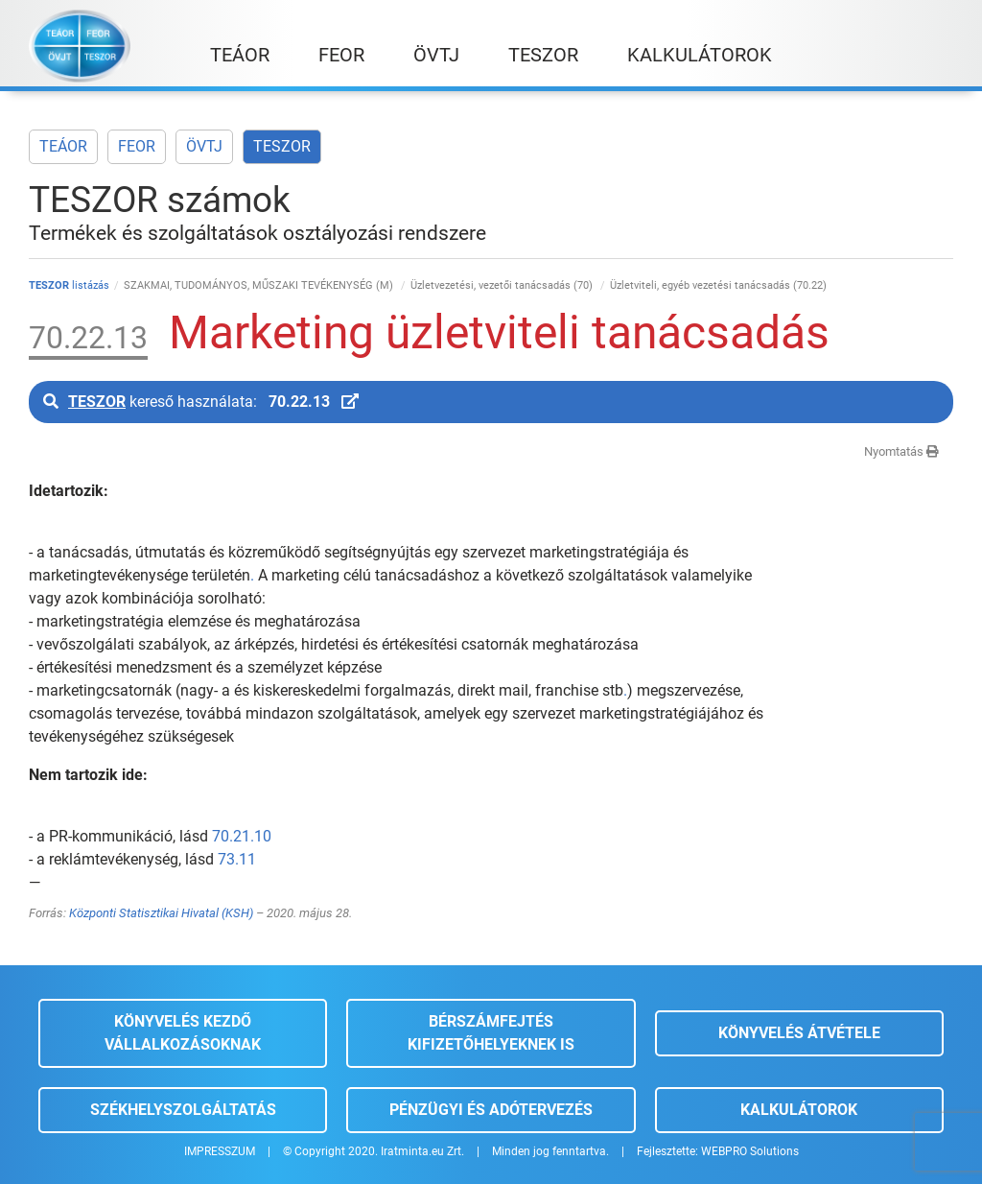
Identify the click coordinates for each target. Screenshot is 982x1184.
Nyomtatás (901, 451)
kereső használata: (201, 401)
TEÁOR (63, 146)
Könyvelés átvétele (799, 1033)
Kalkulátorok (798, 1110)
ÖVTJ (204, 146)
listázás (69, 285)
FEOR (136, 146)
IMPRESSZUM (219, 1151)
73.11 (237, 859)
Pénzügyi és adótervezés (491, 1110)
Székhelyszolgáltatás (183, 1110)
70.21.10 (241, 836)
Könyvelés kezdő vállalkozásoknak (183, 1033)
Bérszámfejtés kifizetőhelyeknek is (491, 1033)
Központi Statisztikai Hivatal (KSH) (161, 913)
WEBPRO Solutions (750, 1151)
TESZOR (282, 146)
